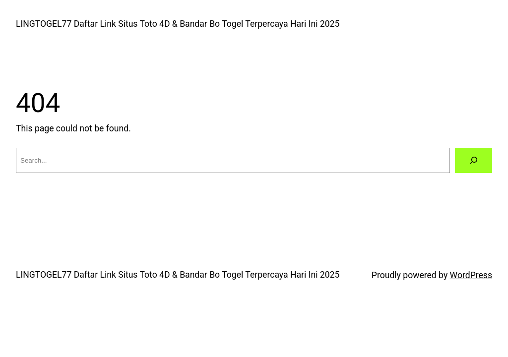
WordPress (471, 275)
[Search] (473, 160)
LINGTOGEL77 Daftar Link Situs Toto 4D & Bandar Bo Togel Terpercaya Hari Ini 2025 (177, 24)
